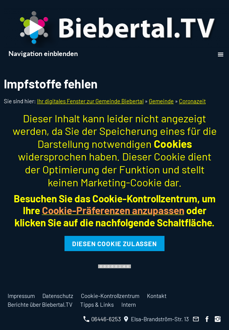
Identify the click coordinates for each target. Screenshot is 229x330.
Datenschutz (57, 295)
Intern (128, 304)
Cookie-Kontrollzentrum (110, 295)
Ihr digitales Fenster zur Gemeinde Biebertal (90, 101)
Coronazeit (192, 101)
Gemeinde (161, 101)
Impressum (21, 295)
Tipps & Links (97, 304)
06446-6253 (102, 319)
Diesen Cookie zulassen (114, 243)
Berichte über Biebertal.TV (40, 304)
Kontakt (156, 295)
